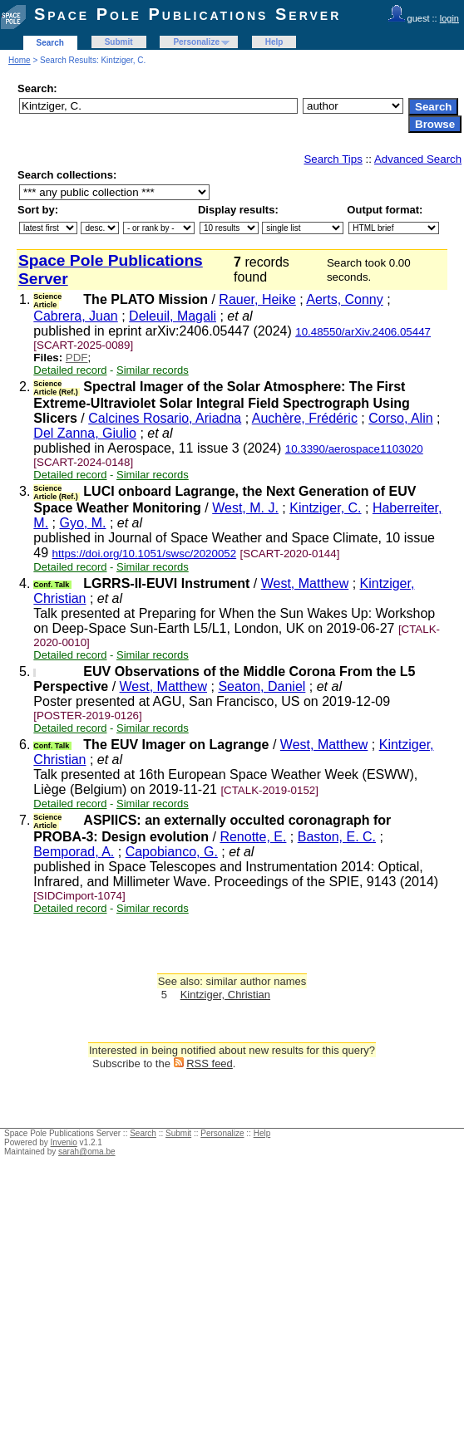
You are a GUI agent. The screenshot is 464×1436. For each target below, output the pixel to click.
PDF (77, 357)
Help (274, 42)
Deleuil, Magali (172, 316)
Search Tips (333, 159)
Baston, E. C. (337, 837)
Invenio (64, 1142)
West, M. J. (245, 508)
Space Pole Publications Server (187, 14)
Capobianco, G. (172, 852)
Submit (119, 42)
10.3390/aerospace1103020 (354, 449)
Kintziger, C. (325, 508)
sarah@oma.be (87, 1151)
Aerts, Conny (344, 299)
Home (19, 60)
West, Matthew (305, 583)
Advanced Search (418, 159)
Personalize (196, 42)
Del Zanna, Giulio (84, 433)
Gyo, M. (82, 523)
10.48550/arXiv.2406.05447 (363, 332)
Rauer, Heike (257, 299)
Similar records (152, 370)
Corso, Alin (400, 418)
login (449, 18)
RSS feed (209, 1063)
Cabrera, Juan (75, 316)
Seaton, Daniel (261, 686)
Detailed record (69, 370)
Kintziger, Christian (225, 994)
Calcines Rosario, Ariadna (164, 418)
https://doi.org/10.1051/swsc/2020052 (144, 553)
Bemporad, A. (73, 852)
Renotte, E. (253, 837)
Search (50, 42)
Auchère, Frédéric (305, 418)
